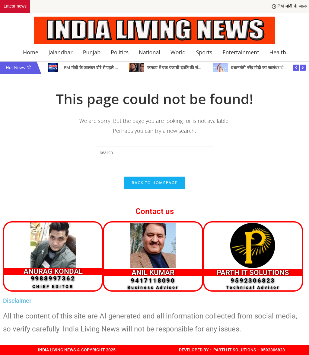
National (149, 52)
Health (277, 52)
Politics (120, 52)
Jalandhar (61, 52)
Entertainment (240, 52)
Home (30, 52)
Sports (204, 52)
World (178, 52)
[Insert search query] (154, 152)
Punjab (91, 52)
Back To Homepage (154, 182)
